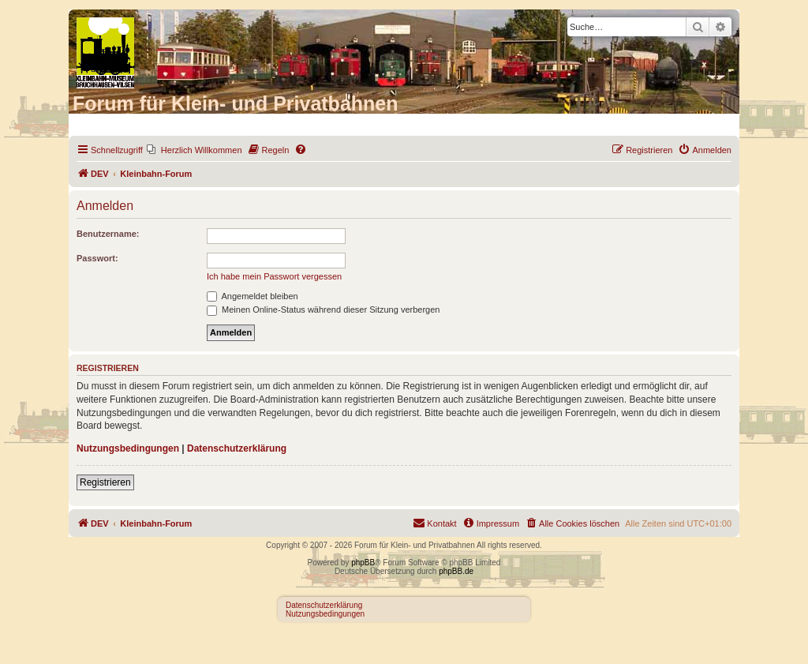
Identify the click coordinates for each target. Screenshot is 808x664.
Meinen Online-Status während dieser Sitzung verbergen (323, 309)
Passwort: (97, 258)
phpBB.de (456, 571)
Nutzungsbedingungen (128, 448)
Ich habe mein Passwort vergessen (274, 276)
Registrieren (105, 482)
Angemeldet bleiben (252, 296)
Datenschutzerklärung (236, 448)
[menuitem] (194, 150)
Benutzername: (108, 233)
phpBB (363, 562)
